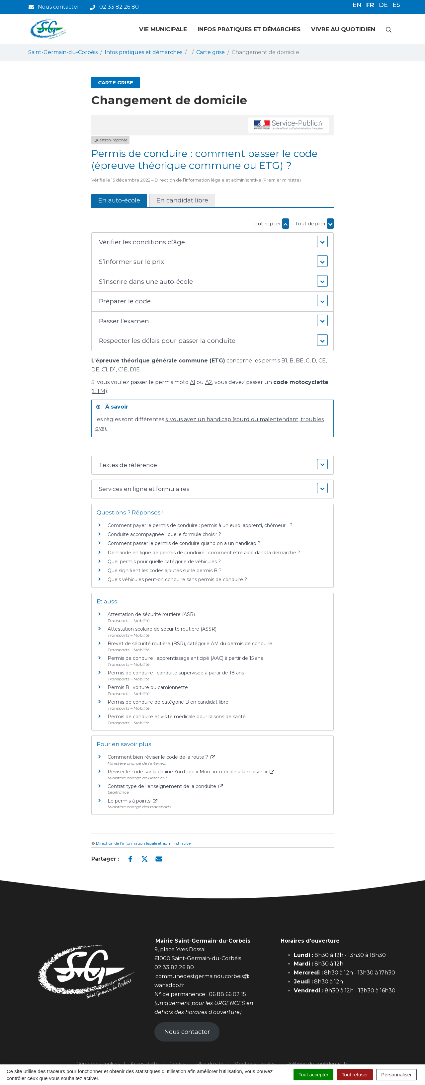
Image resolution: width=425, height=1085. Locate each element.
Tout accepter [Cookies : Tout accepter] (313, 1074)
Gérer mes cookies (98, 1064)
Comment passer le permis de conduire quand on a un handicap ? (184, 543)
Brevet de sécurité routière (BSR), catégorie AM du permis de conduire (190, 644)
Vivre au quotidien (343, 29)
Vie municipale (163, 29)
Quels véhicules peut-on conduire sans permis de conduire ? (177, 579)
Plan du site (209, 1064)
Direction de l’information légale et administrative (143, 843)
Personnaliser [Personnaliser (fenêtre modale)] (396, 1074)
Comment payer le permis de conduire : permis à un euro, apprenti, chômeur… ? (200, 525)
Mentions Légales (255, 1064)
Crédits (177, 1064)
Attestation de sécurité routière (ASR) (151, 614)
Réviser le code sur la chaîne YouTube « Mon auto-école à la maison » (191, 772)
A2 (208, 382)
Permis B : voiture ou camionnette (148, 687)
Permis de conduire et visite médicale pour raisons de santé (177, 717)
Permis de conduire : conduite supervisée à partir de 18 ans (176, 673)
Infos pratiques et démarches (249, 29)
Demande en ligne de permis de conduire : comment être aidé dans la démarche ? (204, 553)
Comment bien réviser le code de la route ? (161, 757)
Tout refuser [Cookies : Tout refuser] (355, 1074)
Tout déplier (314, 223)
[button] (212, 242)
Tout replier (270, 223)
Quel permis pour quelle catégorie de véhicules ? (164, 562)
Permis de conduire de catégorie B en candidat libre (168, 702)
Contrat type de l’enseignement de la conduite (165, 786)
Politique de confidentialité (317, 1064)
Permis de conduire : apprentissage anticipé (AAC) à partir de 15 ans (185, 658)
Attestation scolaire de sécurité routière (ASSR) (162, 629)
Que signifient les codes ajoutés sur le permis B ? (164, 571)
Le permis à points (132, 801)
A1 (192, 382)
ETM (99, 391)
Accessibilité (144, 1064)
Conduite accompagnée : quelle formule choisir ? (164, 534)
